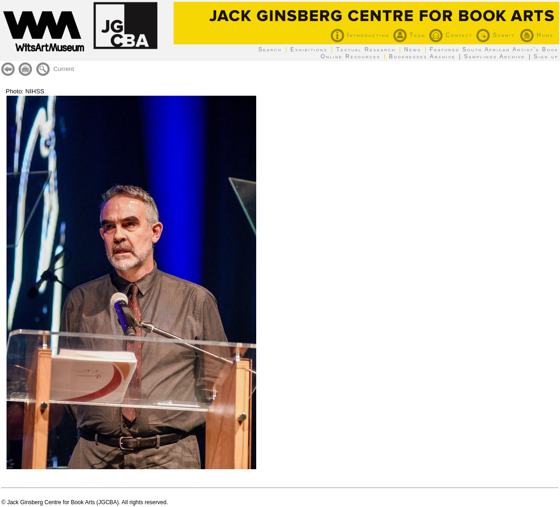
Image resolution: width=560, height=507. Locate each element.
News (412, 49)
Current (63, 68)
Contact (451, 35)
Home (536, 35)
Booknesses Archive (422, 56)
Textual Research (366, 49)
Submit (495, 35)
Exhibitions (309, 49)
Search (269, 49)
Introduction (360, 35)
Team (409, 35)
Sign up (546, 56)
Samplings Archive (494, 56)
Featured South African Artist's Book (494, 49)
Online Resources (350, 56)
